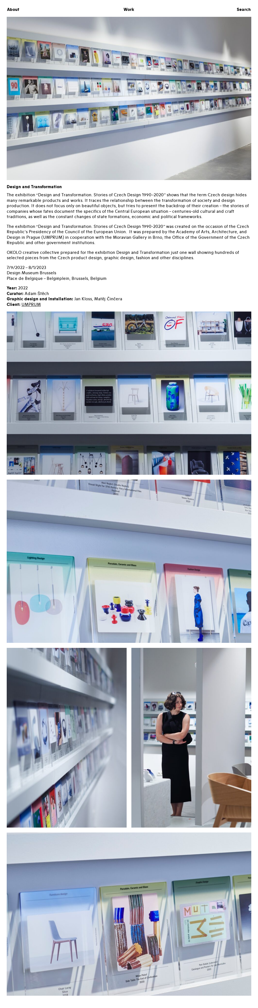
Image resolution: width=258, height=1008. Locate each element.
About (13, 9)
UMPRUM (31, 304)
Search (244, 9)
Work (129, 9)
